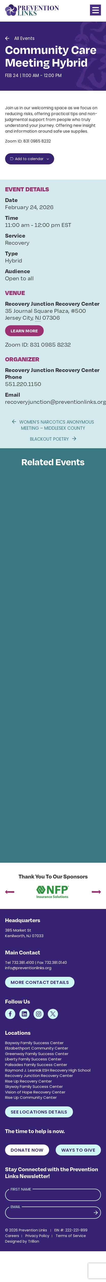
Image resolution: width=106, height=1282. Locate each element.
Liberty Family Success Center (33, 1059)
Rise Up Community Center (31, 1097)
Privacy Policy (37, 1235)
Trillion (33, 1241)
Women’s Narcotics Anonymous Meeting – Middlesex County (53, 425)
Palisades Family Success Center (36, 1064)
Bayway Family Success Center (34, 1042)
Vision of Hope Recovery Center (35, 1092)
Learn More (24, 330)
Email (15, 1206)
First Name (21, 1189)
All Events (24, 38)
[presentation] (9, 892)
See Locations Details (39, 1112)
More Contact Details (40, 982)
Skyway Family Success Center (34, 1086)
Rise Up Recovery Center (28, 1081)
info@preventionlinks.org (28, 967)
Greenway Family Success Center (36, 1053)
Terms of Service (71, 1235)
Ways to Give (78, 1150)
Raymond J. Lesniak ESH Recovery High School (47, 1070)
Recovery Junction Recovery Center (39, 1075)
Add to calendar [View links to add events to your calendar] (29, 158)
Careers (12, 1235)
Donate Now (27, 1150)
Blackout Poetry (53, 439)
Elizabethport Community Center (36, 1048)
